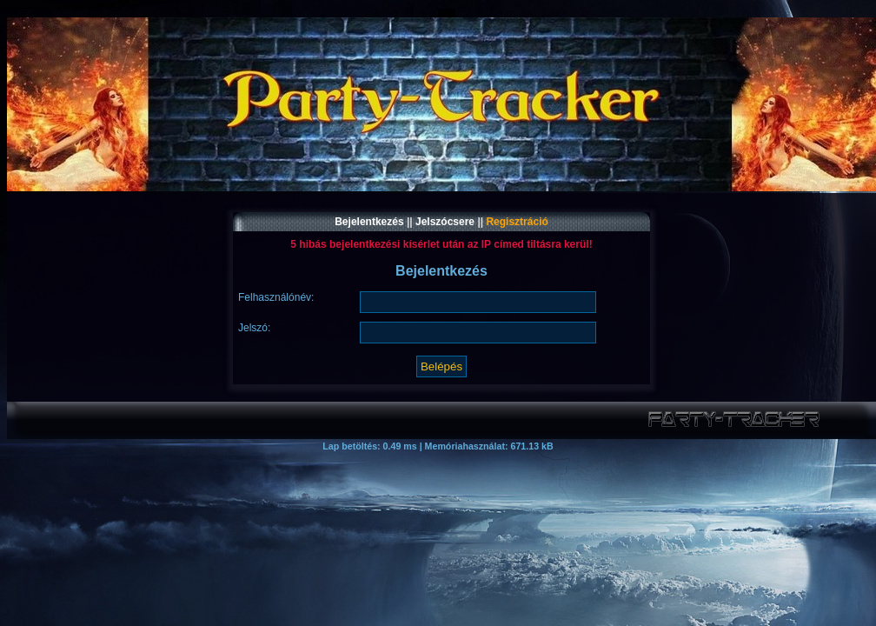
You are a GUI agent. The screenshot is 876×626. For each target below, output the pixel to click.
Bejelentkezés (369, 222)
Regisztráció (517, 222)
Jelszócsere (444, 222)
